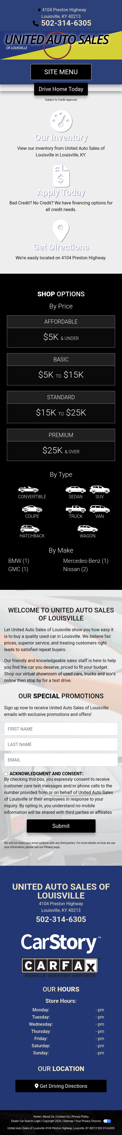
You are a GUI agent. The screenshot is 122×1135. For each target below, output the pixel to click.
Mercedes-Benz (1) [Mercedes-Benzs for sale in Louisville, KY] (86, 561)
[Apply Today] (61, 191)
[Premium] (61, 445)
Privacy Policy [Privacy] (80, 1116)
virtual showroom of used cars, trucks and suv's (69, 673)
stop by (34, 680)
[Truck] (76, 512)
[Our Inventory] (61, 136)
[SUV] (100, 492)
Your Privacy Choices (93, 1121)
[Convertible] (32, 492)
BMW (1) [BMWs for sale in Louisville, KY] (18, 561)
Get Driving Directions (61, 1086)
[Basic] (61, 369)
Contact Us (63, 1116)
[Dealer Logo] (61, 45)
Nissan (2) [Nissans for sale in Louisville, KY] (75, 569)
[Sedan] (76, 492)
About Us (48, 1116)
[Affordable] (61, 331)
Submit (61, 826)
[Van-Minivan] (100, 512)
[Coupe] (32, 512)
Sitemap (68, 1121)
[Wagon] (87, 531)
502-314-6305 (66, 23)
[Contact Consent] (6, 774)
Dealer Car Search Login (25, 1121)
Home (37, 1116)
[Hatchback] (32, 531)
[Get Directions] (60, 243)
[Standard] (61, 407)
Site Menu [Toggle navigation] (61, 72)
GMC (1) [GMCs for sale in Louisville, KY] (18, 569)
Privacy (48, 847)
